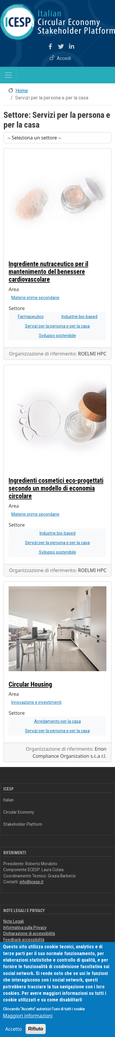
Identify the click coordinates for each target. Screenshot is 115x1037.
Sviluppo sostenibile (57, 335)
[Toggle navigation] (8, 75)
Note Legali (13, 921)
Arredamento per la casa (57, 721)
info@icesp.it (31, 881)
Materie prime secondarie (35, 297)
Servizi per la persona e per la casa (57, 326)
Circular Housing (30, 684)
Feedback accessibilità (23, 939)
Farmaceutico (31, 316)
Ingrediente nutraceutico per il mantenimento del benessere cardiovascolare (48, 271)
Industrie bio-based (79, 316)
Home (21, 90)
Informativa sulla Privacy (24, 927)
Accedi (64, 58)
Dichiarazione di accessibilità (29, 933)
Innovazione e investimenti (36, 702)
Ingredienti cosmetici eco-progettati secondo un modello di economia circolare (56, 488)
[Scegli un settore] (57, 137)
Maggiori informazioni (28, 1023)
